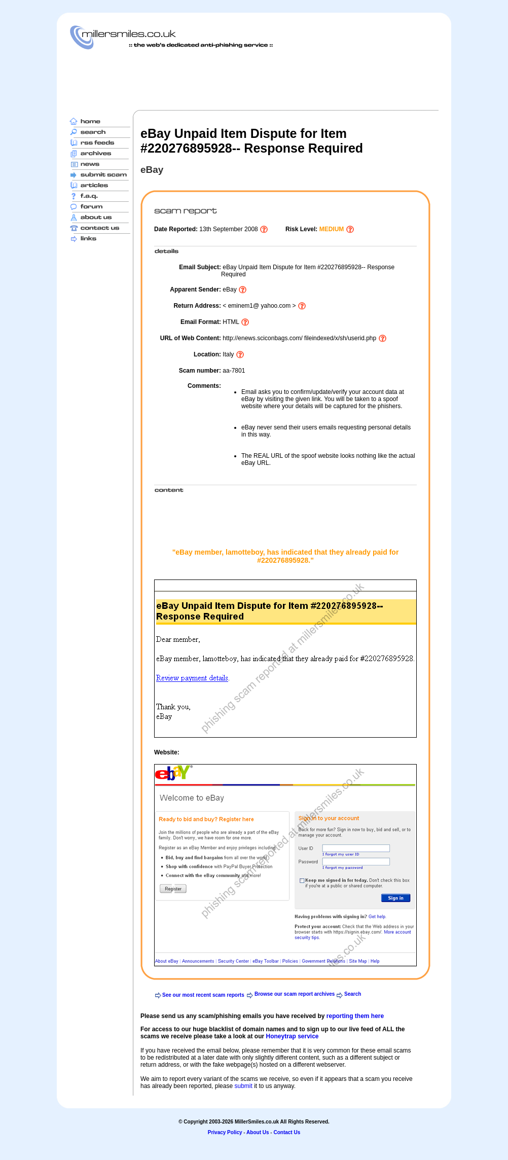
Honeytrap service (292, 1036)
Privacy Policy (225, 1132)
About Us (257, 1132)
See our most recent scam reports (203, 995)
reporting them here (355, 1016)
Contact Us (286, 1132)
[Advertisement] (254, 79)
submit (243, 1086)
